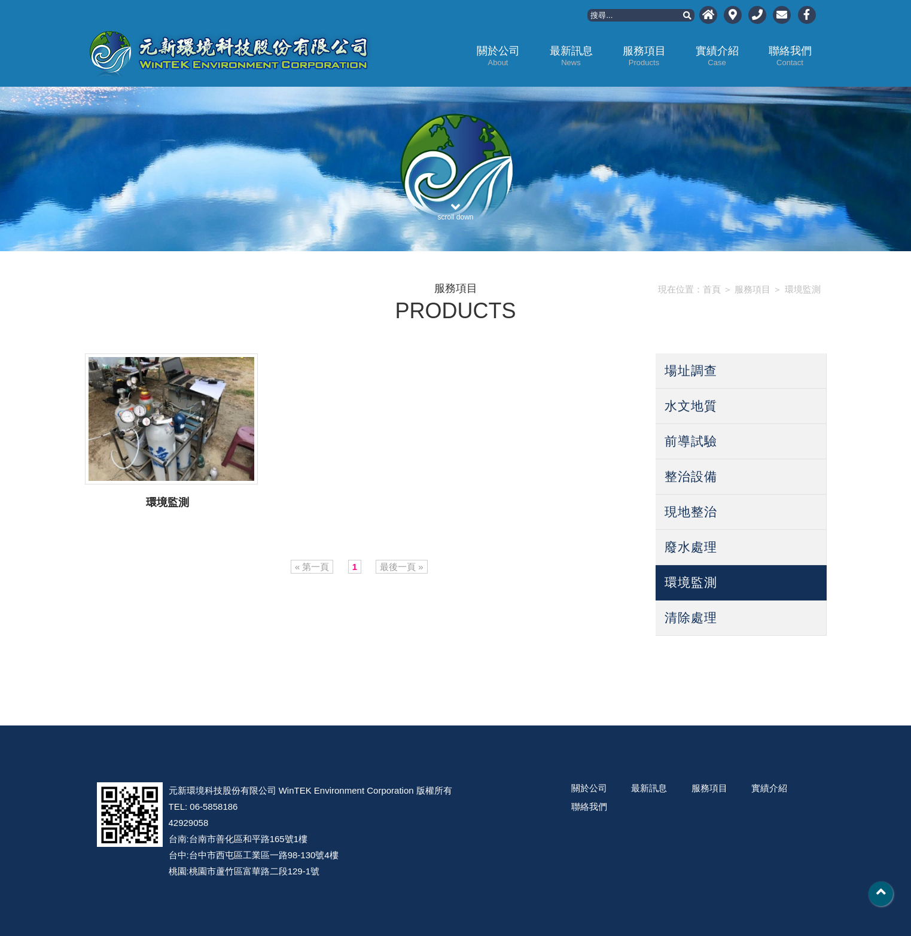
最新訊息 (571, 56)
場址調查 (691, 370)
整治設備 (691, 476)
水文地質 (691, 406)
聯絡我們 (790, 56)
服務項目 (644, 56)
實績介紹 (717, 56)
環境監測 (803, 289)
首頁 (712, 289)
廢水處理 (691, 547)
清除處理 (691, 617)
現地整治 (691, 512)
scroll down (456, 207)
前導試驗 (691, 441)
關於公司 (498, 56)
